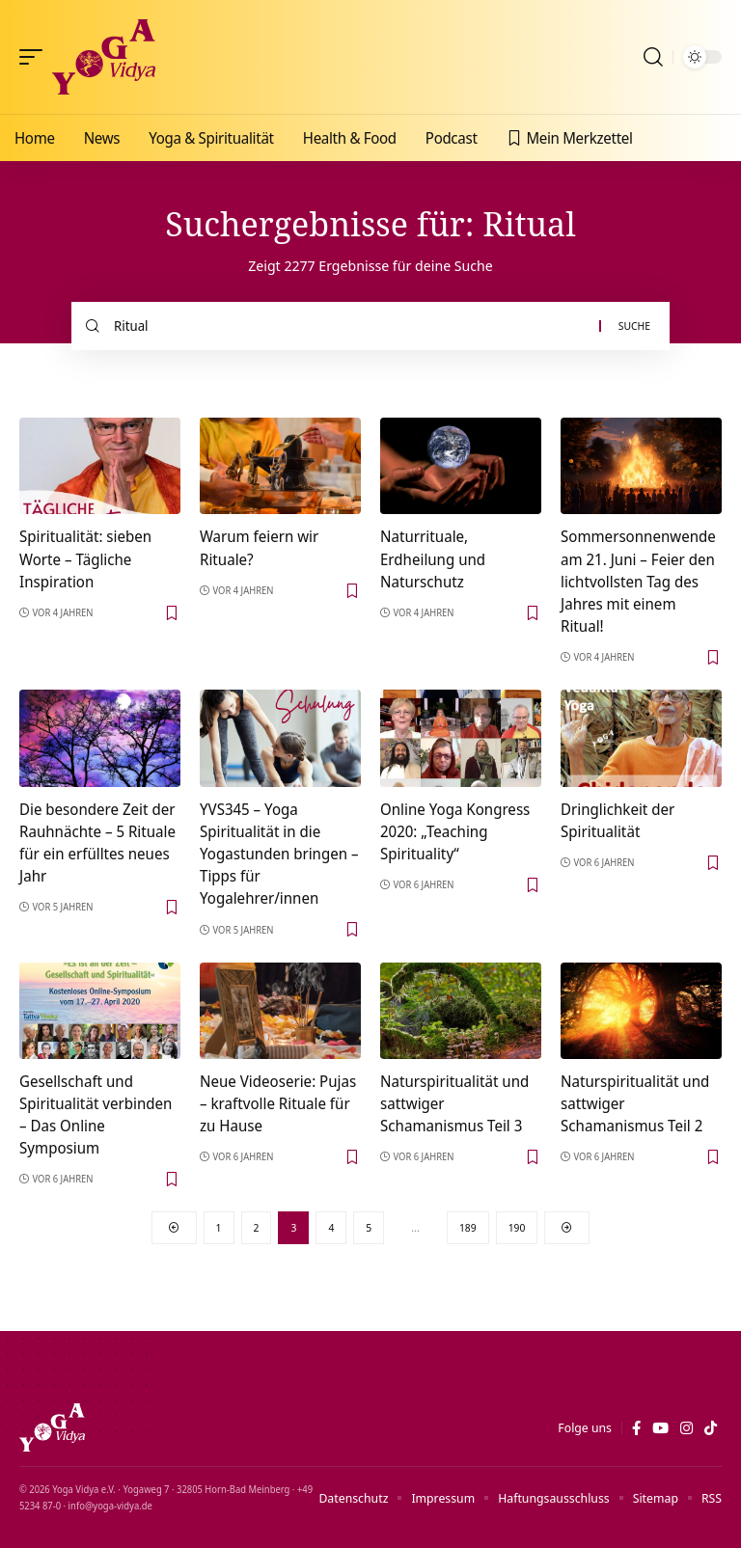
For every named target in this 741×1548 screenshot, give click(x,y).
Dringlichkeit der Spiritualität (617, 820)
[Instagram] (686, 1428)
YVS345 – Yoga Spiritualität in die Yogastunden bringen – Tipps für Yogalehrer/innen (279, 854)
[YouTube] (660, 1428)
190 (517, 1227)
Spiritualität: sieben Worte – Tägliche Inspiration (85, 558)
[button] (35, 57)
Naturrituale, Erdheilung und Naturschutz (432, 558)
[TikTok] (711, 1428)
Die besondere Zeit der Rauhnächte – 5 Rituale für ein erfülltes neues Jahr (97, 843)
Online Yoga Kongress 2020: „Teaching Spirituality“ (455, 831)
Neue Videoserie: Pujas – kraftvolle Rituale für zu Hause (278, 1103)
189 (468, 1227)
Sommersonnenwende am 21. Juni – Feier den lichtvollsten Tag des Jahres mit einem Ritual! (638, 581)
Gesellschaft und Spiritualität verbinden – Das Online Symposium (95, 1115)
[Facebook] (636, 1428)
